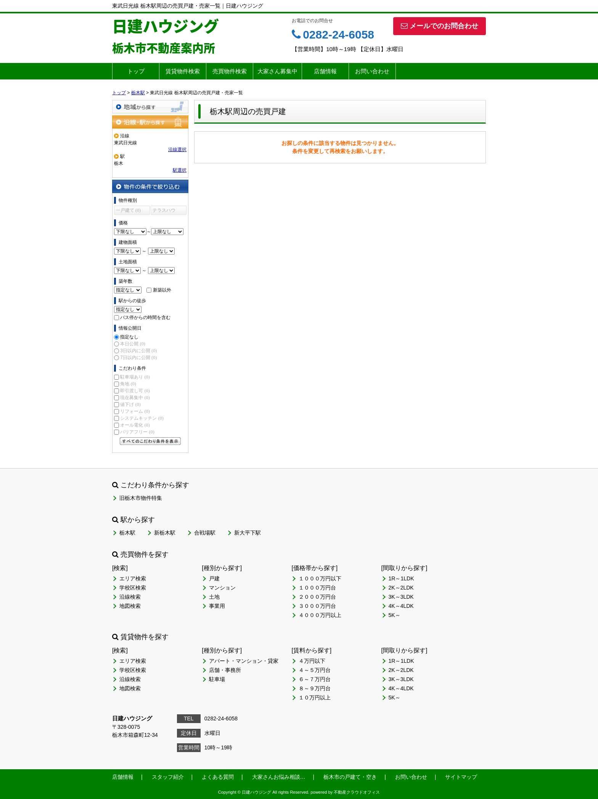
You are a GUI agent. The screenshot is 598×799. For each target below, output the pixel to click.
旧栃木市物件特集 (140, 498)
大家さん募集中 (277, 71)
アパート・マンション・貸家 (243, 661)
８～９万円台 (315, 688)
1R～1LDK (401, 578)
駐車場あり (135, 377)
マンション (222, 588)
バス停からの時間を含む (145, 317)
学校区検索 (132, 588)
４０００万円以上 (320, 615)
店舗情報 (325, 71)
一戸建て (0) (128, 210)
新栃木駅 (164, 533)
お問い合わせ (372, 71)
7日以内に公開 (138, 357)
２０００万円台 (317, 597)
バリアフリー (137, 432)
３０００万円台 (317, 606)
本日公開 (132, 343)
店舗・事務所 (225, 670)
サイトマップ (461, 777)
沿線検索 (130, 597)
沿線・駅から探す (150, 122)
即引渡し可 (135, 390)
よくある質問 (218, 777)
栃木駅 (127, 533)
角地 (128, 384)
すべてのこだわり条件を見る (150, 441)
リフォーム (135, 411)
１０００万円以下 (320, 578)
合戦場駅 (204, 533)
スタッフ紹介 (168, 777)
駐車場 (217, 679)
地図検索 (130, 606)
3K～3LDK (401, 597)
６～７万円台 (315, 679)
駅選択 (179, 170)
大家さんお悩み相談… (278, 777)
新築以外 (162, 290)
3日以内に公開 (138, 350)
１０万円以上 (315, 697)
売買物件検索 (229, 71)
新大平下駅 (247, 533)
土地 (214, 597)
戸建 (214, 578)
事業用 (217, 606)
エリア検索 (132, 578)
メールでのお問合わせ (439, 26)
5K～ (394, 615)
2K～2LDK (401, 588)
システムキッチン (141, 418)
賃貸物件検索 (183, 71)
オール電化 (135, 425)
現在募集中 (135, 397)
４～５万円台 (315, 670)
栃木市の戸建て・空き (350, 777)
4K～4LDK (401, 606)
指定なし (129, 337)
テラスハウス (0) (164, 211)
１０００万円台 (317, 588)
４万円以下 (312, 661)
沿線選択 (177, 149)
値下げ (130, 404)
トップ (136, 71)
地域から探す (150, 106)
